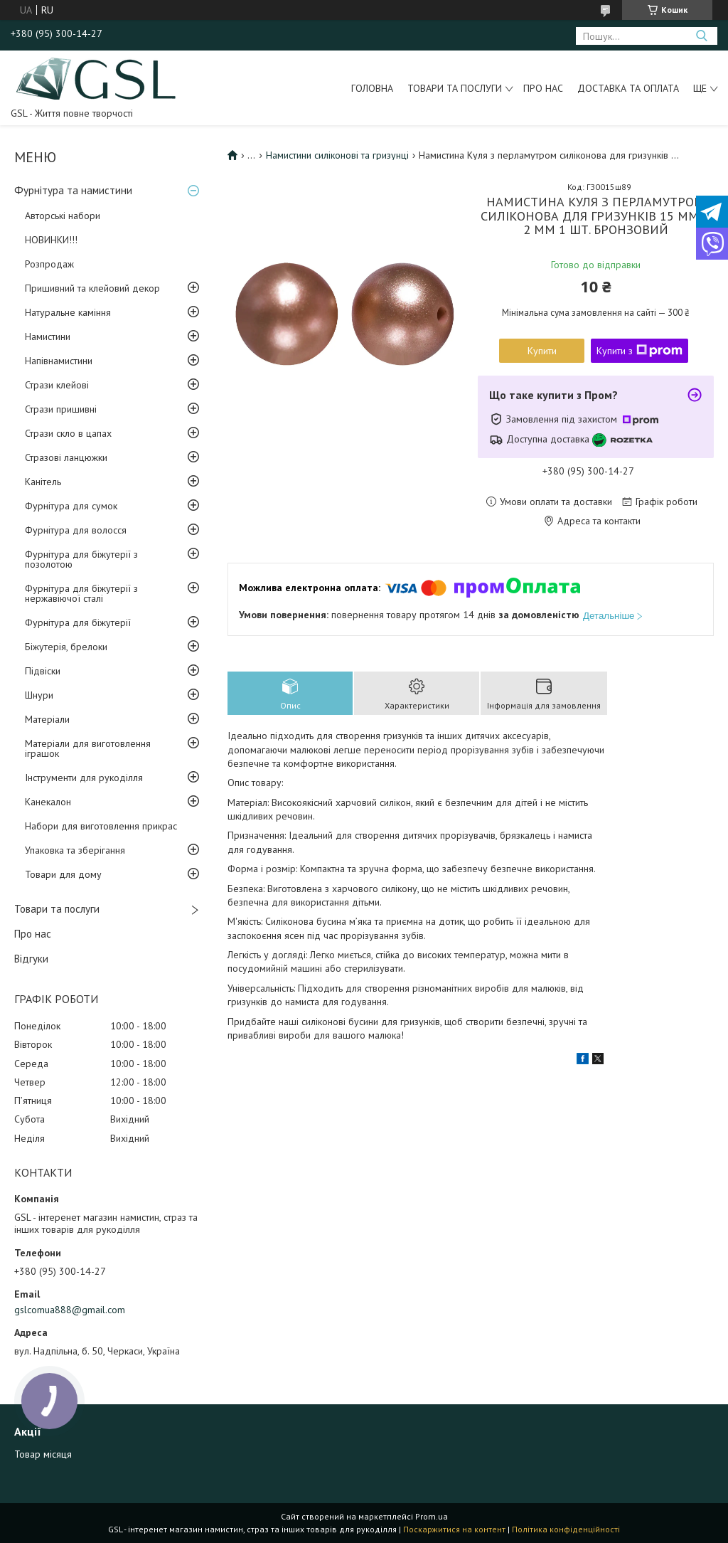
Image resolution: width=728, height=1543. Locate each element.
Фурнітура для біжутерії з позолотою (81, 559)
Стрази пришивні (61, 409)
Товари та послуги (454, 88)
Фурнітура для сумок (71, 505)
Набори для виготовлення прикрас (101, 826)
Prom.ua (431, 1516)
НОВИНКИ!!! (51, 239)
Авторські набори (62, 215)
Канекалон (48, 801)
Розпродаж (49, 264)
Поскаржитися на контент (454, 1529)
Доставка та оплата (628, 88)
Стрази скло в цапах (68, 433)
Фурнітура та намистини (73, 190)
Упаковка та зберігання (75, 850)
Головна (372, 88)
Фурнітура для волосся (76, 530)
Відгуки (31, 958)
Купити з (639, 350)
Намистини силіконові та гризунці (337, 155)
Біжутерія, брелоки (66, 646)
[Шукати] (701, 36)
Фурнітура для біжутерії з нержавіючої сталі (81, 593)
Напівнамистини (58, 360)
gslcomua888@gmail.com (69, 1309)
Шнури (39, 695)
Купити (542, 350)
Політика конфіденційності (566, 1529)
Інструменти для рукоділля (84, 777)
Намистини (47, 336)
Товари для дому (63, 874)
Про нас (543, 88)
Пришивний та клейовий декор (92, 288)
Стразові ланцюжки (66, 457)
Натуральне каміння (68, 312)
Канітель (43, 481)
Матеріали (47, 719)
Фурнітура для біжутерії (78, 622)
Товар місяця (43, 1454)
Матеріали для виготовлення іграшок (88, 748)
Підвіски (42, 670)
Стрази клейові (57, 384)
